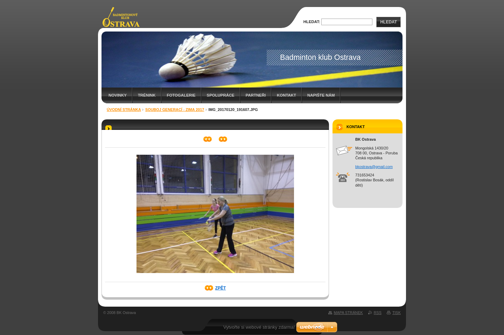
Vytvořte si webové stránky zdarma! (259, 327)
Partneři (256, 95)
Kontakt (286, 95)
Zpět (220, 288)
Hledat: (311, 22)
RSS (378, 312)
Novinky (117, 95)
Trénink (147, 95)
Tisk (396, 312)
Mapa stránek (348, 312)
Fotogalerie (181, 95)
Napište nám (321, 95)
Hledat (388, 22)
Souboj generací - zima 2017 (174, 109)
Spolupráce (220, 95)
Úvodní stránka (124, 109)
